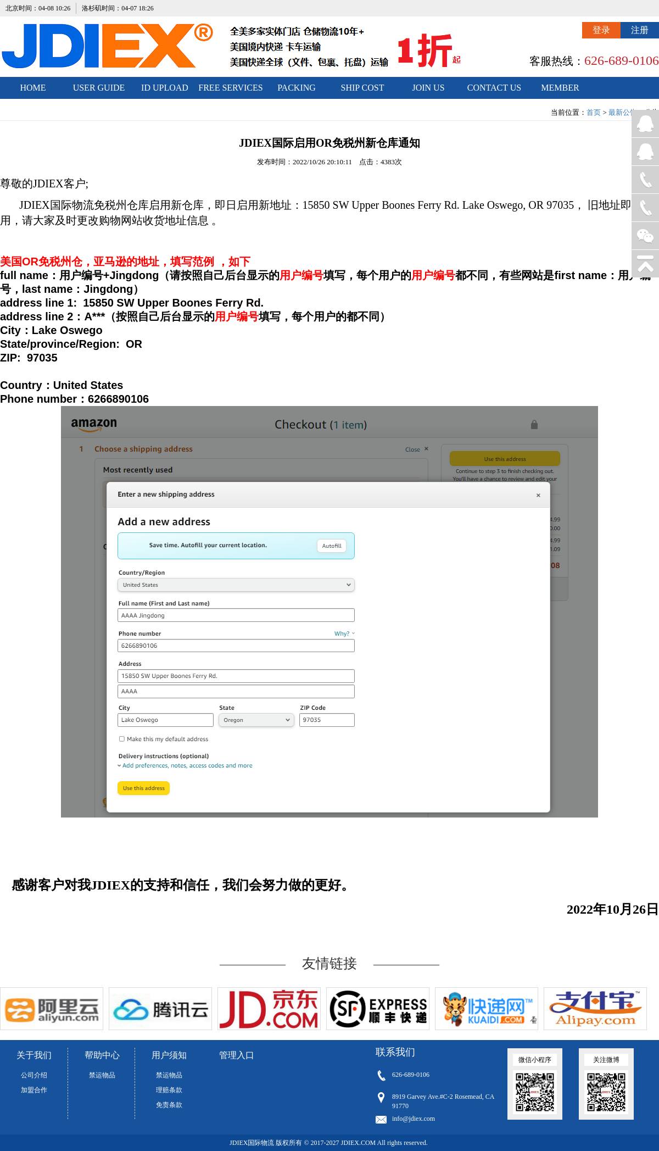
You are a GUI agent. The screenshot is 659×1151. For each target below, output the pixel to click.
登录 (601, 30)
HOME (33, 87)
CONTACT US (494, 87)
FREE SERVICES (230, 87)
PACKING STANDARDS (297, 91)
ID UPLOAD (164, 87)
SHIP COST (362, 87)
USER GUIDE (99, 87)
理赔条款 (169, 1090)
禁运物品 (102, 1075)
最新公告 (622, 112)
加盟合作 (34, 1090)
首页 (594, 112)
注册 (640, 30)
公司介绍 (34, 1075)
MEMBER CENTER (560, 91)
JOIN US (428, 87)
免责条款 (169, 1105)
